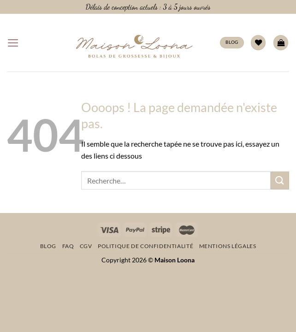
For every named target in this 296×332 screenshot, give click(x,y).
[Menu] (13, 43)
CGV (86, 246)
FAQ (68, 246)
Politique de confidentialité (145, 246)
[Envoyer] (280, 181)
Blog (48, 246)
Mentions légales (227, 246)
